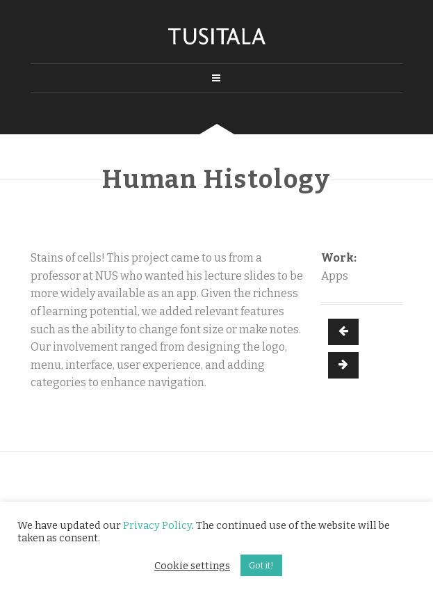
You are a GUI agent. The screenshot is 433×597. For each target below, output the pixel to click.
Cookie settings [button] (192, 565)
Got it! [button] (261, 565)
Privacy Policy (157, 525)
